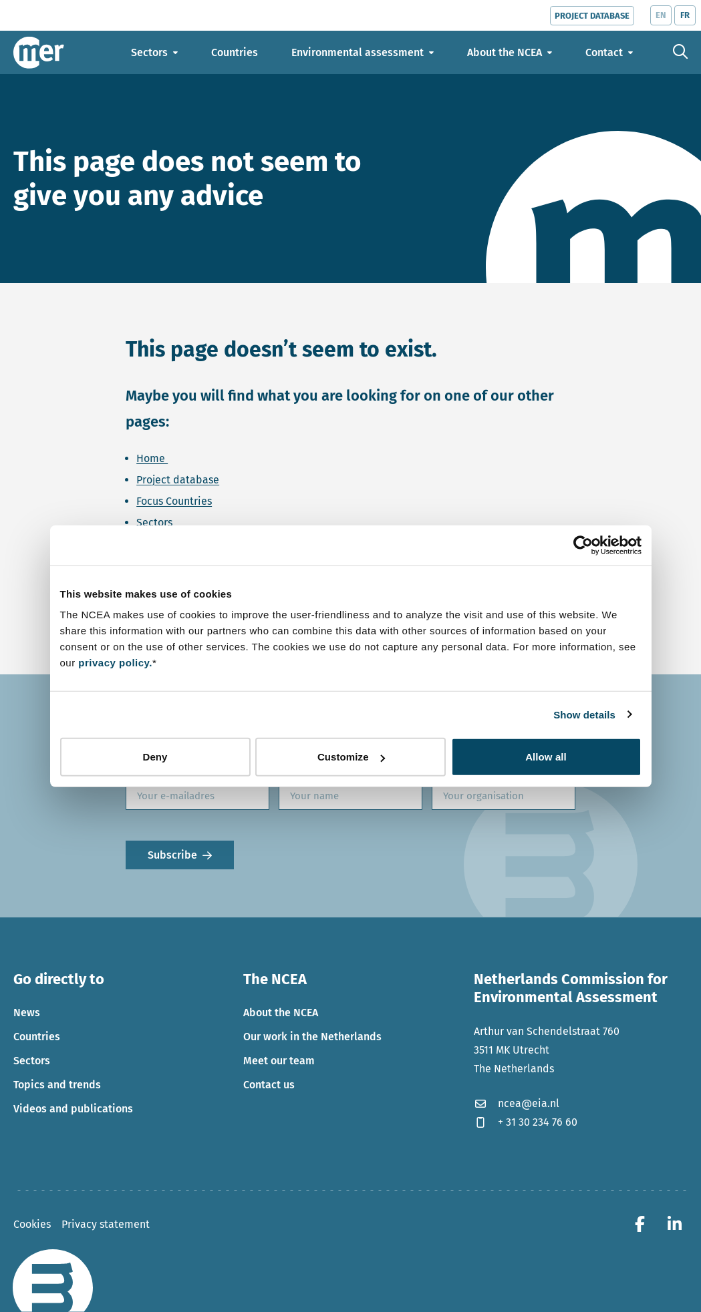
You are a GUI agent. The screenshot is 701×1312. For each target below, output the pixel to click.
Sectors (154, 522)
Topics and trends (57, 1084)
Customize (351, 756)
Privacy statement (105, 1224)
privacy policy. (115, 662)
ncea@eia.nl (516, 1103)
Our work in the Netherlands (312, 1036)
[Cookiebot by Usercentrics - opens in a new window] (583, 545)
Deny (154, 756)
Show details (584, 714)
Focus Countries (174, 501)
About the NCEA (280, 1012)
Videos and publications (73, 1108)
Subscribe (172, 855)
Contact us (269, 1084)
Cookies (32, 1224)
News (26, 1012)
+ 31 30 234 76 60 (525, 1122)
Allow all (546, 756)
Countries (36, 1036)
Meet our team (279, 1060)
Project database (177, 479)
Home (152, 458)
